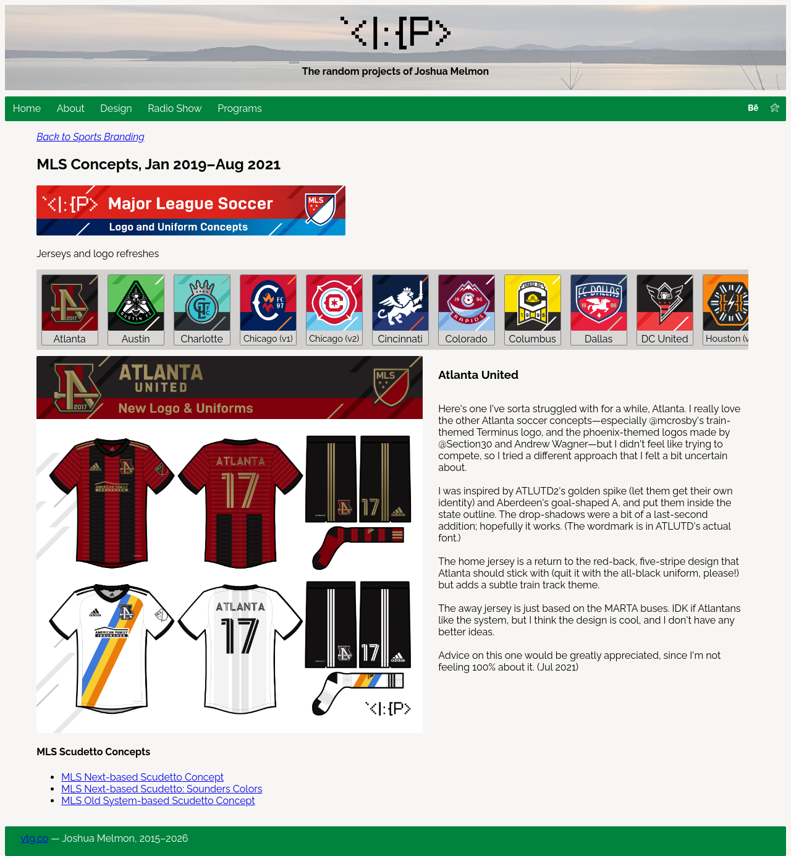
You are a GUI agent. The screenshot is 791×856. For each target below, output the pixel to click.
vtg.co (35, 838)
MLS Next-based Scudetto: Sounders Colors (161, 789)
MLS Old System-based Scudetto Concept (158, 801)
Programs (239, 108)
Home (27, 108)
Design (116, 108)
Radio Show (174, 108)
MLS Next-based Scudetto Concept (142, 777)
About (71, 108)
